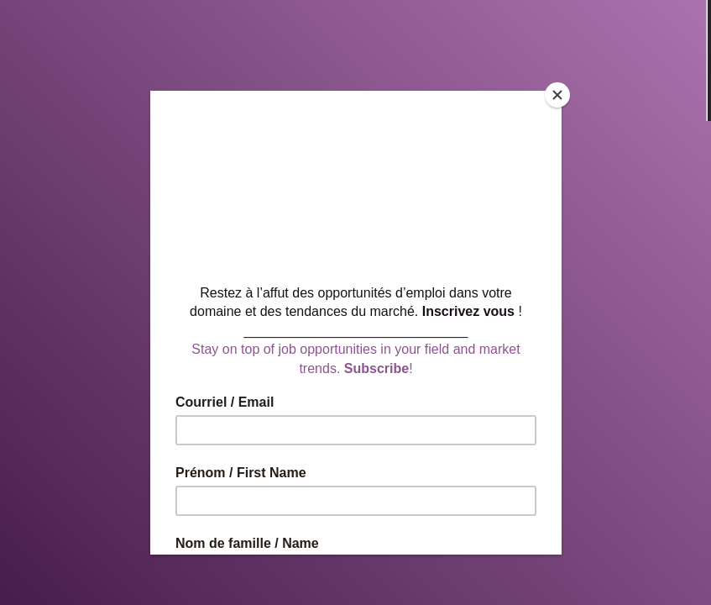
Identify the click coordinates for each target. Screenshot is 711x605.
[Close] (557, 95)
